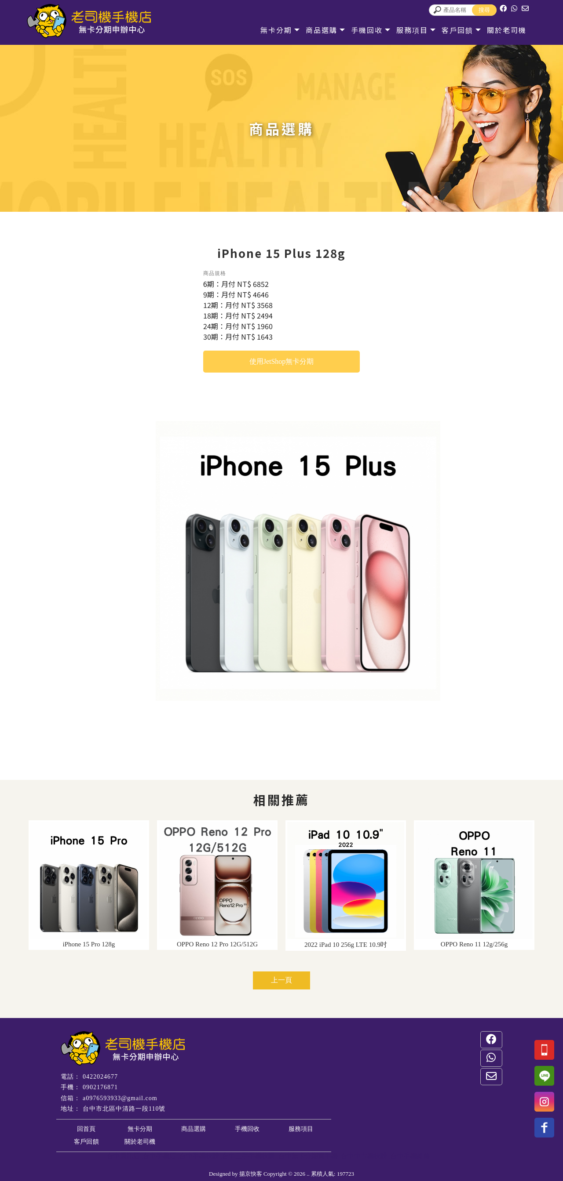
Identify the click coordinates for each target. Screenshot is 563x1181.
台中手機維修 (410, 1155)
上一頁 (281, 980)
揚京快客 (250, 1173)
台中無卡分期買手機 (308, 1155)
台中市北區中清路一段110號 (124, 1108)
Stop (306, 710)
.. (308, 1173)
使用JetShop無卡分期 (281, 361)
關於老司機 (505, 30)
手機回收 (365, 30)
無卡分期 (275, 30)
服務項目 (411, 30)
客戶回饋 (456, 30)
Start (299, 710)
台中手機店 (159, 1155)
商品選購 (320, 30)
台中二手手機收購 (248, 1155)
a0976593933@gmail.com (120, 1098)
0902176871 (100, 1087)
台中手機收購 (199, 1155)
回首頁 (86, 1129)
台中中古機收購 (364, 1155)
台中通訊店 (123, 1155)
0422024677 (100, 1076)
